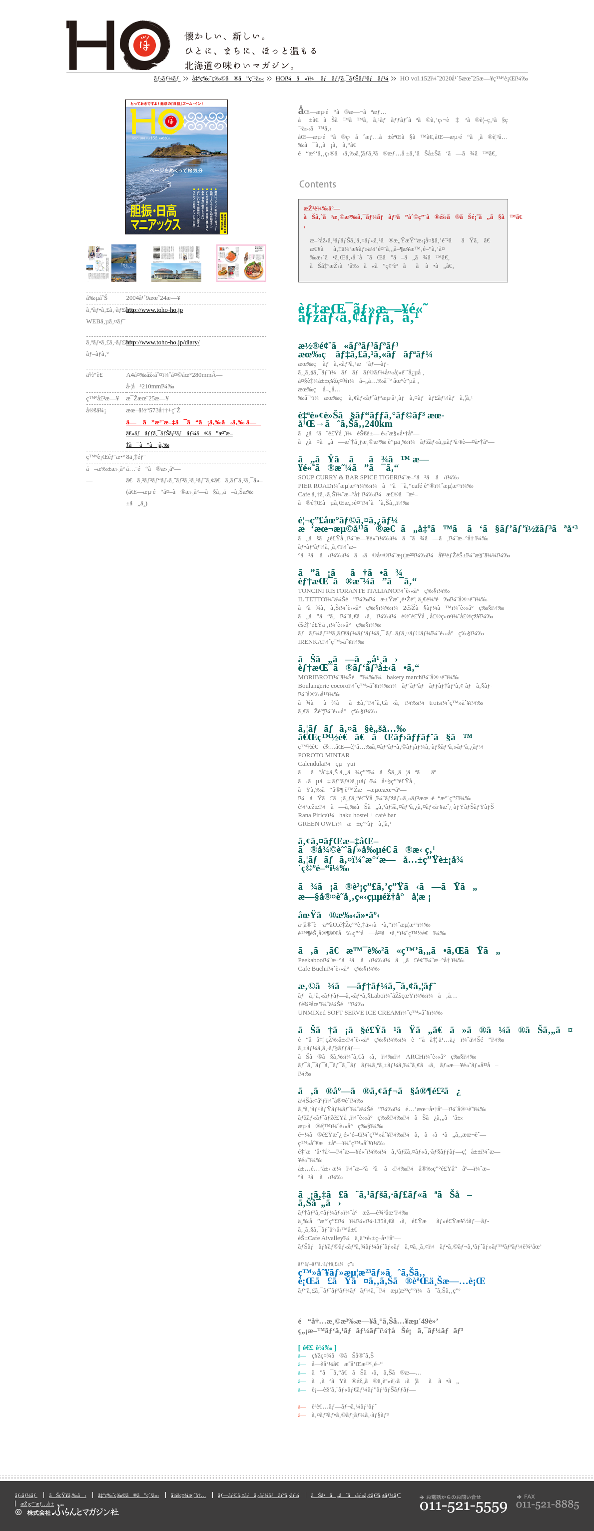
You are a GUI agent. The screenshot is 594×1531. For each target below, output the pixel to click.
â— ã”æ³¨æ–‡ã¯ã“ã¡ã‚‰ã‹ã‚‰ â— (193, 422)
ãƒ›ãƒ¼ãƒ (167, 78)
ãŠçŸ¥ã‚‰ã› (67, 1495)
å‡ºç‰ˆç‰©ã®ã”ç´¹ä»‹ (228, 78)
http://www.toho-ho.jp (154, 309)
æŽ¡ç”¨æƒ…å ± (37, 1504)
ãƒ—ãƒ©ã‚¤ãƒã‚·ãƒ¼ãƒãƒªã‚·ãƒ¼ (258, 1495)
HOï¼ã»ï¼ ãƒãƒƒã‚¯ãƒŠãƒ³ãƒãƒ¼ (332, 78)
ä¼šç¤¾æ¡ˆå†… (188, 1495)
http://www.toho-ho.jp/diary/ (163, 342)
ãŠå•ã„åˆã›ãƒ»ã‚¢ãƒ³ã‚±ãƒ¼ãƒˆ (356, 1495)
